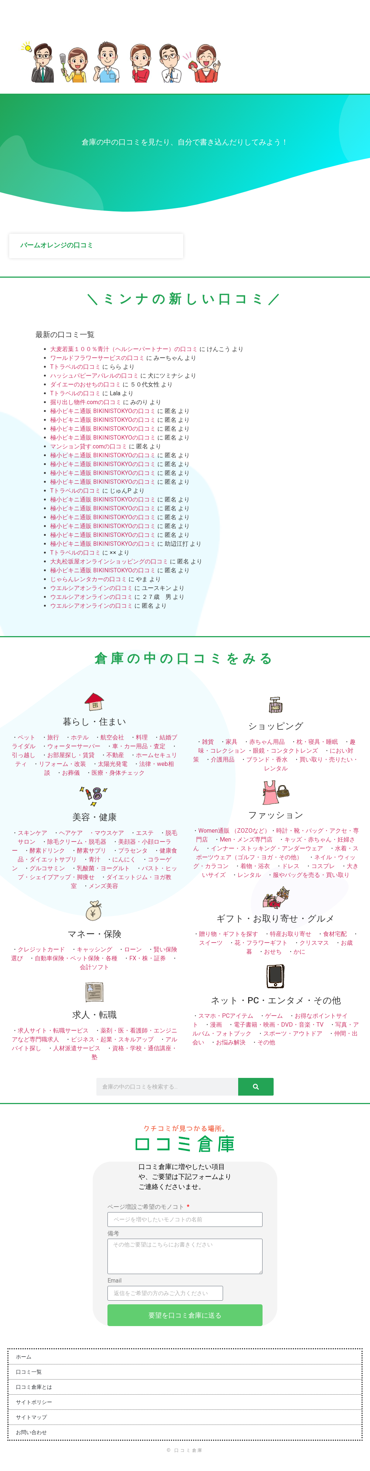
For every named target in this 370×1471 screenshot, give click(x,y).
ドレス (290, 866)
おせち (273, 951)
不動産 (115, 755)
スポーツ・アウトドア (292, 1033)
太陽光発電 (112, 763)
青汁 (94, 859)
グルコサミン (47, 868)
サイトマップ (31, 1417)
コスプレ (323, 866)
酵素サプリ (91, 850)
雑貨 (208, 741)
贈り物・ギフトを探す (228, 933)
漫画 (216, 1024)
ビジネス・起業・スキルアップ (112, 1039)
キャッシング (94, 949)
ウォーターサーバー (73, 746)
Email (114, 1281)
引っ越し (23, 755)
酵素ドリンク (47, 850)
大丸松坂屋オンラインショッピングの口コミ (109, 561)
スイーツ (211, 942)
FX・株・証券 (147, 958)
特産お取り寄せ (290, 933)
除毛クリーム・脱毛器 (76, 841)
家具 (231, 741)
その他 (266, 1042)
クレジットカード (41, 949)
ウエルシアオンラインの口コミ (91, 587)
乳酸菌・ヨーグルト (103, 868)
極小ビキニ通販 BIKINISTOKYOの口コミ (103, 410)
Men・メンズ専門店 (246, 839)
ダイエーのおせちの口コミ (85, 384)
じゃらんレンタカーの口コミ (88, 579)
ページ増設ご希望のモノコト (146, 1207)
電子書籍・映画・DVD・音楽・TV (278, 1024)
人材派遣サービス (76, 1048)
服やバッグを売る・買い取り (311, 874)
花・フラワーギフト (261, 942)
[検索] (256, 1087)
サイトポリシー (34, 1402)
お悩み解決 (231, 1042)
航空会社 (112, 737)
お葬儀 (71, 772)
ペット (26, 737)
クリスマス (314, 942)
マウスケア (109, 832)
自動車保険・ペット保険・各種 (76, 958)
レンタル (249, 874)
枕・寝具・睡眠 (317, 741)
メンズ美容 (103, 885)
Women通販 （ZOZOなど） (234, 830)
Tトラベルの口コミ (75, 366)
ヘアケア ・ (77, 832)
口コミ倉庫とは (34, 1387)
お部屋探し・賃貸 (71, 755)
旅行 (53, 737)
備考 (113, 1234)
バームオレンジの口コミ (56, 245)
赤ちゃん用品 (267, 741)
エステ (145, 832)
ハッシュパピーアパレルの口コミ (94, 375)
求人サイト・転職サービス (53, 1030)
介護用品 (222, 759)
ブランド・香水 (267, 759)
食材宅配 (335, 933)
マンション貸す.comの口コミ (88, 446)
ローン (133, 949)
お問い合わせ (31, 1432)
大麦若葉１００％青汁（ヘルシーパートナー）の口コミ (124, 349)
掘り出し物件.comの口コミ (85, 402)
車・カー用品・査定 (138, 746)
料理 (142, 737)
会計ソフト (94, 967)
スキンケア (32, 832)
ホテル (80, 737)
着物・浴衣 (255, 866)
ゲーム (274, 1015)
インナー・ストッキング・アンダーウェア (267, 848)
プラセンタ (133, 850)
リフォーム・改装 (62, 763)
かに (299, 951)
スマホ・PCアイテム (225, 1015)
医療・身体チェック (118, 772)
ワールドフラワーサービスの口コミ (97, 357)
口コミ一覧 (29, 1372)
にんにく (124, 859)
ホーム (23, 1357)
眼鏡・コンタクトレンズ (285, 750)
